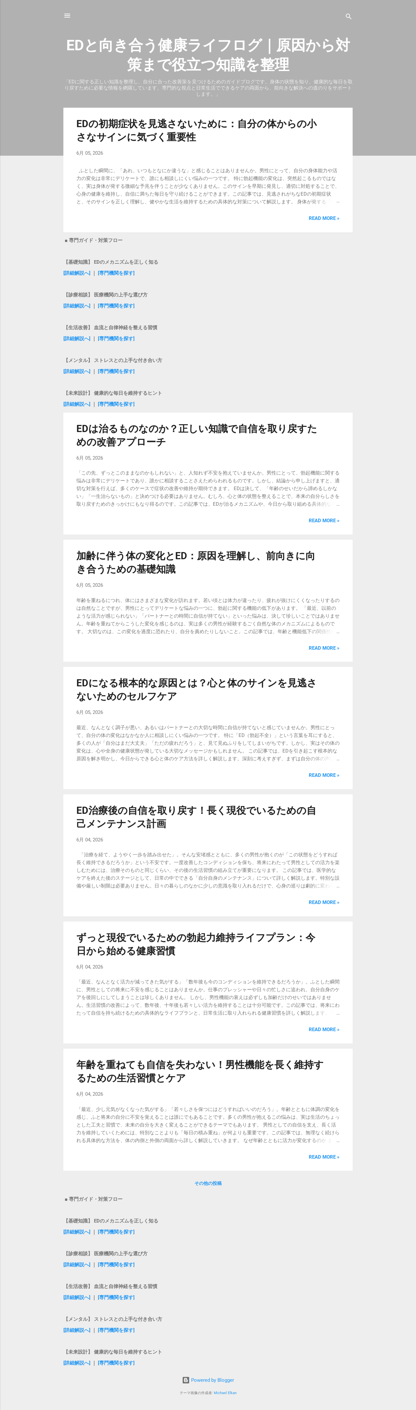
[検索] (349, 18)
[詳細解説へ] (76, 273)
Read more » (324, 218)
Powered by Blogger (208, 1380)
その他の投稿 (208, 1183)
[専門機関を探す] (116, 273)
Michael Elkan (225, 1393)
